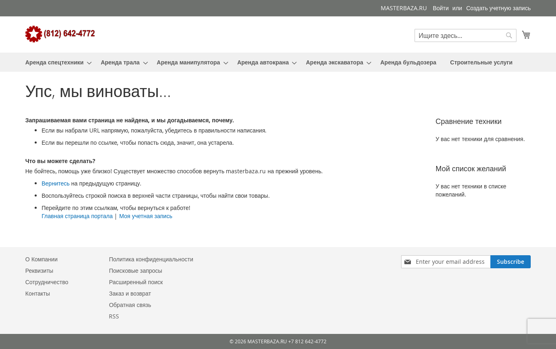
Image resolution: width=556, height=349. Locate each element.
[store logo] (60, 34)
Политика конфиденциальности (151, 259)
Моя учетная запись (145, 216)
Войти (441, 8)
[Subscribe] (510, 261)
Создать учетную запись (498, 8)
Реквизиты (39, 270)
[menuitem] (56, 62)
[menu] (278, 62)
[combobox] (465, 35)
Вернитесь (56, 183)
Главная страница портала (77, 216)
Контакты (37, 293)
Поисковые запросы (135, 270)
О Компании (41, 259)
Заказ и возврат (130, 293)
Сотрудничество (46, 282)
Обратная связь (130, 305)
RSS (114, 316)
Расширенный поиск (136, 282)
